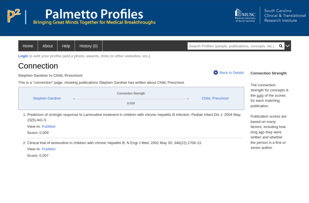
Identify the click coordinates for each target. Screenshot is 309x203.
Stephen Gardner (47, 98)
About (48, 46)
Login (23, 56)
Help (66, 46)
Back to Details (229, 72)
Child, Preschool (215, 98)
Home (28, 46)
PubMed (48, 126)
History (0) (88, 46)
